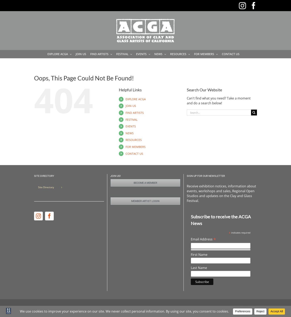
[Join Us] (145, 183)
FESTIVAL (131, 120)
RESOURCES (134, 140)
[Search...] (219, 112)
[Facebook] (49, 216)
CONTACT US (134, 154)
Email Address (203, 239)
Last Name (199, 268)
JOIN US (131, 106)
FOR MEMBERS (136, 147)
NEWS (130, 133)
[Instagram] (38, 216)
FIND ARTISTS (135, 113)
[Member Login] (145, 201)
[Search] (254, 112)
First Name (199, 254)
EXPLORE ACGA (136, 99)
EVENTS (131, 126)
